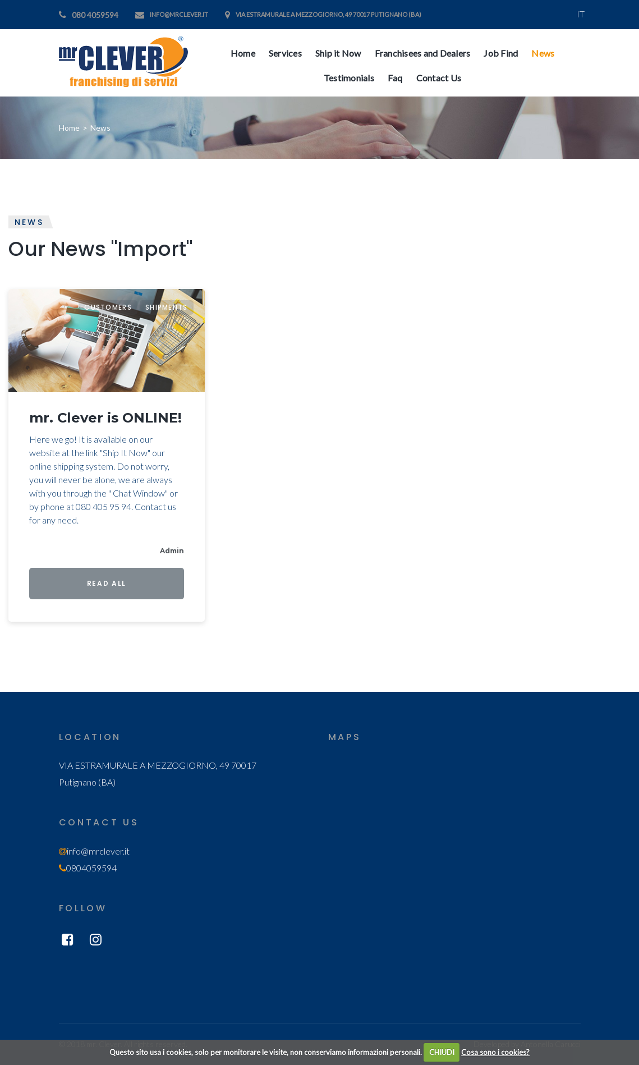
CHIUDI (441, 1052)
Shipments (166, 307)
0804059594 (91, 867)
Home (69, 127)
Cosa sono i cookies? (495, 1052)
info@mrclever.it (179, 14)
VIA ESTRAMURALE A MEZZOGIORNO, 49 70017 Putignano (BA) (328, 14)
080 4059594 (95, 15)
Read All (107, 583)
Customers (108, 307)
